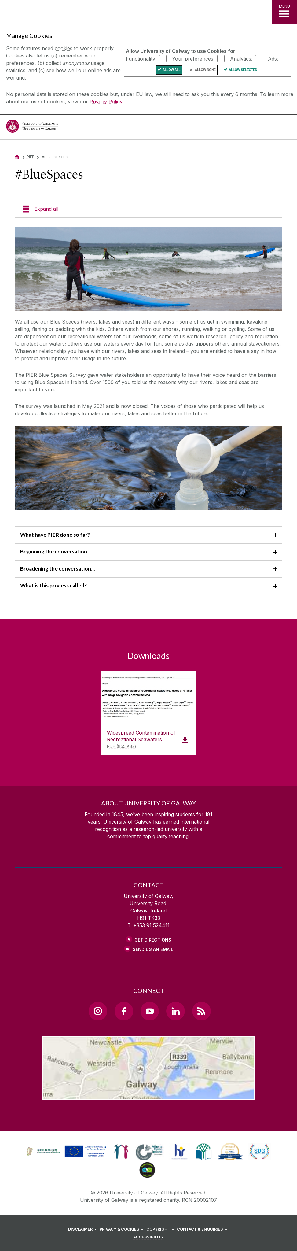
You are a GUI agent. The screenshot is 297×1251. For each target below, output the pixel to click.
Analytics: (241, 58)
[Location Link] (148, 1095)
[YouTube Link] (150, 1011)
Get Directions (152, 939)
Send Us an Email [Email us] (153, 949)
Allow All (172, 70)
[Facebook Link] (124, 1011)
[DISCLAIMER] (83, 1229)
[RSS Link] (201, 1011)
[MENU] (284, 12)
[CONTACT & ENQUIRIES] (203, 1229)
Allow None (205, 70)
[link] (65, 1151)
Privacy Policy (106, 101)
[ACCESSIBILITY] (148, 1237)
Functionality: (141, 58)
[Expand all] (148, 208)
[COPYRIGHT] (161, 1229)
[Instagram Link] (98, 1011)
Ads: (273, 58)
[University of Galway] (32, 128)
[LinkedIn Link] (175, 1011)
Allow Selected (243, 70)
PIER (31, 156)
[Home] (17, 156)
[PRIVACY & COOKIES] (122, 1229)
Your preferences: (193, 58)
